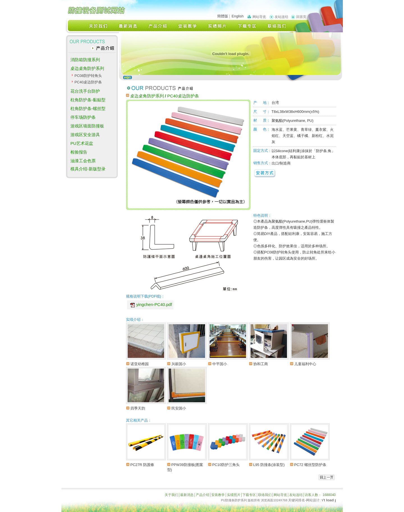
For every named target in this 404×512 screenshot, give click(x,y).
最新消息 (187, 495)
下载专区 (249, 495)
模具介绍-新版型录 (87, 168)
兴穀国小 (178, 364)
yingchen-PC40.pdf (154, 304)
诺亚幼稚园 (139, 364)
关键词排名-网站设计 (304, 500)
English (238, 16)
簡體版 (222, 16)
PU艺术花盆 (81, 143)
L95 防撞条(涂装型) (269, 465)
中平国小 (219, 364)
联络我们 (265, 495)
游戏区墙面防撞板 (87, 126)
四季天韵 (137, 408)
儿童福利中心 (305, 364)
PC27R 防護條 (142, 465)
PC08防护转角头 (88, 76)
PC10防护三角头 (226, 465)
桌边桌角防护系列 (87, 68)
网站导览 (259, 17)
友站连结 (281, 17)
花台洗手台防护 (85, 91)
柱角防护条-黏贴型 (87, 99)
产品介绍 (202, 495)
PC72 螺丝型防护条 (310, 465)
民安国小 (178, 408)
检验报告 (78, 152)
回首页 (301, 17)
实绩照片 (233, 495)
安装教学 (218, 495)
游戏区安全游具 (85, 134)
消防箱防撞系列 (85, 59)
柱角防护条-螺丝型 (87, 108)
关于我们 (171, 495)
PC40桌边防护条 (88, 82)
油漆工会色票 (83, 160)
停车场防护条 (83, 117)
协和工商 (260, 364)
